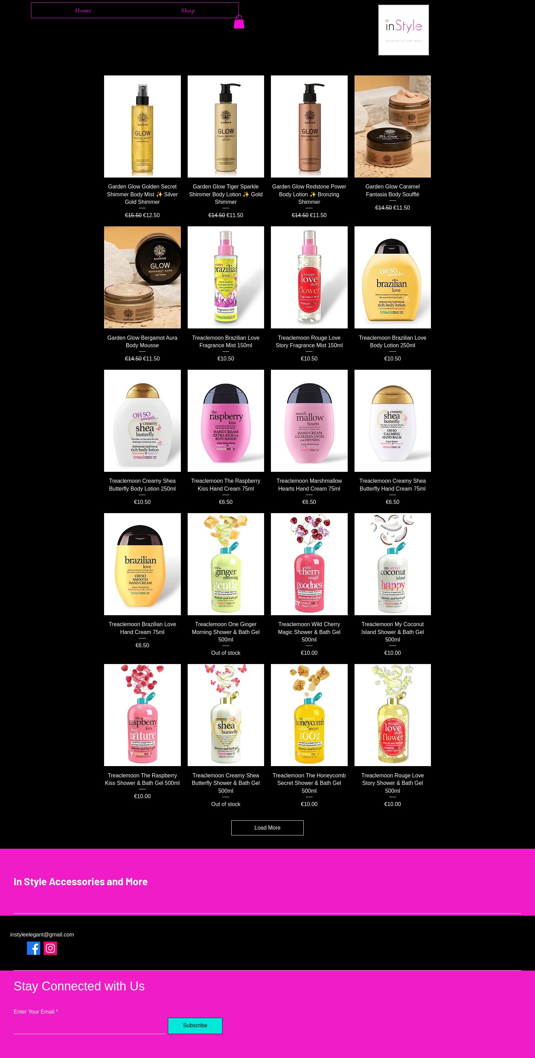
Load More (268, 828)
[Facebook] (33, 948)
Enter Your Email (34, 1012)
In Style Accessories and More (81, 881)
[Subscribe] (195, 1026)
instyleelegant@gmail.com (42, 934)
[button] (239, 21)
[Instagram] (50, 948)
